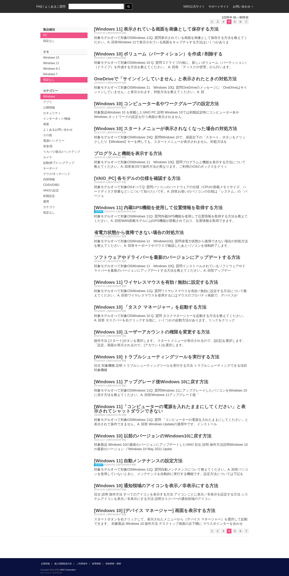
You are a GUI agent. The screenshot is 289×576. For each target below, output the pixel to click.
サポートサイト (218, 6)
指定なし (49, 40)
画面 (46, 124)
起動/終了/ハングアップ (58, 162)
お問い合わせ (243, 6)
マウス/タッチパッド (56, 173)
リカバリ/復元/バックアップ (61, 151)
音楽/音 (48, 146)
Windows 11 (51, 63)
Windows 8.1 (51, 68)
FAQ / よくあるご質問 (50, 6)
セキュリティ (52, 113)
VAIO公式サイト (194, 6)
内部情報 (49, 179)
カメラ (47, 157)
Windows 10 (51, 57)
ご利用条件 (82, 563)
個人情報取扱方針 (63, 563)
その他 (47, 135)
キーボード (50, 168)
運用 (46, 201)
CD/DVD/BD (51, 184)
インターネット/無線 (56, 118)
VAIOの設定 (51, 190)
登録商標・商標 (113, 563)
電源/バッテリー (54, 140)
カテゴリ (49, 207)
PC (45, 35)
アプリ (47, 102)
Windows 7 (50, 74)
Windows (49, 96)
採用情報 (96, 563)
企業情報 (45, 563)
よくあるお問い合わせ (58, 129)
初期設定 (49, 196)
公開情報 (49, 107)
